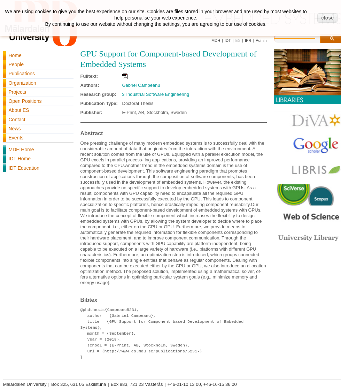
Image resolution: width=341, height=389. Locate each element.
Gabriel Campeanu (141, 85)
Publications (22, 73)
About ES (19, 110)
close (327, 18)
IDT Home (20, 158)
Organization (22, 83)
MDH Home (21, 149)
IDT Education (24, 168)
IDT (228, 40)
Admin (261, 40)
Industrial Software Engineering (157, 94)
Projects (17, 92)
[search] (302, 38)
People (16, 64)
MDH (215, 40)
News (15, 128)
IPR (248, 40)
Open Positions (25, 101)
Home (15, 55)
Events (16, 137)
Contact (17, 119)
